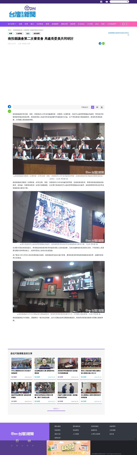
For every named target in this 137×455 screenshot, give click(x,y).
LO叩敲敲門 (111, 24)
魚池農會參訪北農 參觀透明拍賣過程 (44, 372)
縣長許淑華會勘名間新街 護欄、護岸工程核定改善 (44, 396)
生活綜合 (81, 24)
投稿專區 (76, 430)
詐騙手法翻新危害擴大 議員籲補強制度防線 (67, 396)
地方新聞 (12, 24)
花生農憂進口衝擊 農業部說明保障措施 (91, 396)
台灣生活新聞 (95, 434)
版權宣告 (94, 430)
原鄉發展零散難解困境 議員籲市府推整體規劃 (67, 372)
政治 (97, 24)
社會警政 (40, 24)
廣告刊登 (58, 434)
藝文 (32, 24)
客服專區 (58, 430)
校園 (20, 24)
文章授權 (113, 430)
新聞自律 (58, 438)
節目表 (112, 434)
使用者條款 (95, 426)
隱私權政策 (76, 426)
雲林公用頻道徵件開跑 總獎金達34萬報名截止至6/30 (91, 372)
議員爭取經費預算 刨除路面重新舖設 (21, 396)
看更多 (56, 408)
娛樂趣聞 (55, 24)
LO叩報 (90, 24)
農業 (47, 24)
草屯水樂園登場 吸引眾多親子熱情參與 (21, 372)
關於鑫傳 (58, 426)
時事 (26, 24)
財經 (103, 24)
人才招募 (76, 434)
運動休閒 (64, 24)
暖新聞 (72, 24)
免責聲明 (113, 426)
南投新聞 (37, 33)
